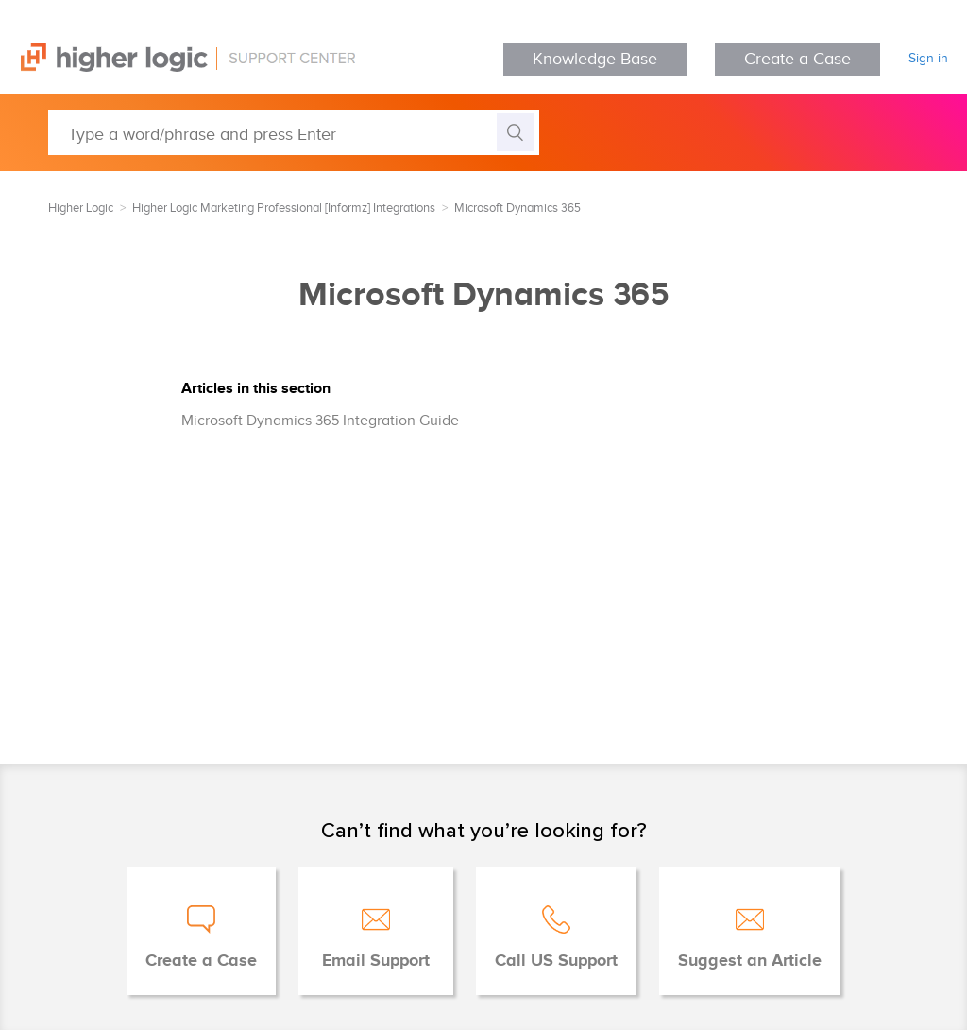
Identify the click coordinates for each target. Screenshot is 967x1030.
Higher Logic (80, 207)
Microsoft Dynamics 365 (517, 207)
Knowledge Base (595, 59)
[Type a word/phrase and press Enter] (293, 132)
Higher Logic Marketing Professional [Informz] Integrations (283, 207)
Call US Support (556, 961)
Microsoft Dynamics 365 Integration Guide (320, 421)
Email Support (375, 961)
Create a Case (797, 59)
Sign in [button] (928, 58)
